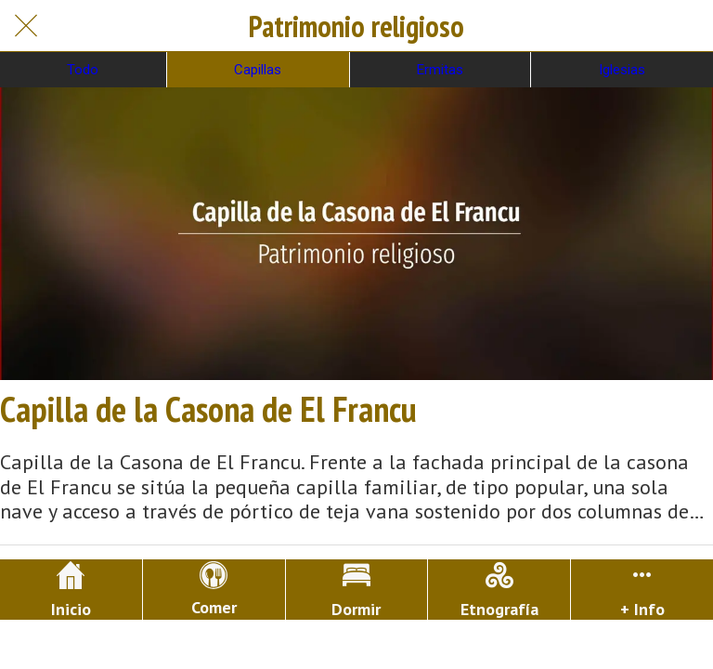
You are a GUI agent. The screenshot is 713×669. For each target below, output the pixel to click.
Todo (82, 69)
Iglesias (622, 69)
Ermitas (440, 69)
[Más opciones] (642, 589)
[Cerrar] (26, 26)
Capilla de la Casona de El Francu (208, 408)
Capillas (257, 69)
